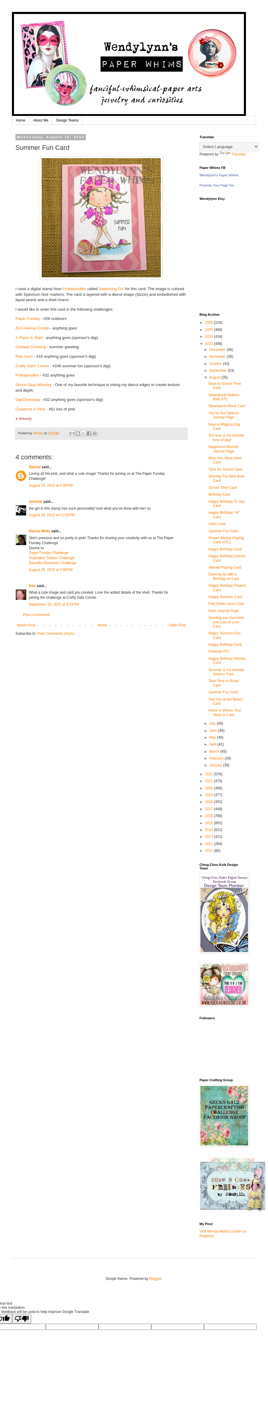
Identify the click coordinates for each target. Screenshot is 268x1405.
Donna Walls (39, 531)
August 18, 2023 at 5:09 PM (51, 485)
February (217, 758)
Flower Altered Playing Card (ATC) (226, 540)
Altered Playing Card (224, 567)
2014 (209, 830)
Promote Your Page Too (217, 185)
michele (35, 502)
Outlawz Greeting (30, 347)
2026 (209, 322)
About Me (40, 120)
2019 (209, 795)
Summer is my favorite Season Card (226, 672)
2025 (209, 330)
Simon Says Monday (33, 384)
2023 (209, 344)
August (215, 377)
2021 (209, 781)
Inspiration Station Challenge (51, 558)
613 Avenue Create (32, 328)
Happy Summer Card (225, 597)
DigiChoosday (27, 399)
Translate (232, 154)
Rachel (34, 467)
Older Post (177, 625)
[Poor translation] (21, 1319)
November (218, 356)
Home (20, 120)
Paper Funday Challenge (48, 553)
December (218, 350)
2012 (209, 844)
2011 (209, 851)
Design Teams (67, 120)
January (216, 765)
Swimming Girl (111, 289)
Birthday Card (219, 494)
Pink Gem (24, 356)
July (213, 723)
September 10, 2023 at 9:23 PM (54, 604)
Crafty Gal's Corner (32, 366)
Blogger (155, 1279)
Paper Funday (27, 318)
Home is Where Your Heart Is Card (224, 712)
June (213, 731)
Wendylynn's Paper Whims (219, 175)
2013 (209, 837)
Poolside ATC (219, 651)
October (216, 364)
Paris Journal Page (223, 611)
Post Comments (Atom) (55, 633)
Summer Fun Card (223, 531)
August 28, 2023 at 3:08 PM (51, 570)
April (213, 744)
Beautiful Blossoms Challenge (52, 563)
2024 (209, 336)
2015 (209, 823)
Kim (32, 586)
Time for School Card (225, 469)
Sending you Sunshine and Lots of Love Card (226, 622)
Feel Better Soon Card (226, 604)
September (218, 370)
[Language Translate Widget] (229, 146)
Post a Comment (36, 615)
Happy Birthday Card (224, 549)
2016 (209, 816)
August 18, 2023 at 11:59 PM (52, 515)
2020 (209, 788)
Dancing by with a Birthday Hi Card (223, 576)
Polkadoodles (74, 289)
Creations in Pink (30, 409)
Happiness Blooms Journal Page (223, 449)
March (214, 751)
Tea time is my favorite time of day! (226, 437)
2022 (209, 774)
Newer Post (26, 625)
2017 (209, 809)
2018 (209, 802)
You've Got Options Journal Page (223, 415)
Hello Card (216, 524)
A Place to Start (29, 337)
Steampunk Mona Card (226, 406)
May (213, 737)
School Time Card (222, 488)
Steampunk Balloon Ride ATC (223, 397)
